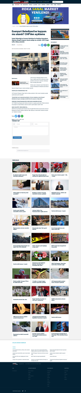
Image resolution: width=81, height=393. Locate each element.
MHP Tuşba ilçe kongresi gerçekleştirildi (38, 356)
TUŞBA (55, 4)
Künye (65, 377)
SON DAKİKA (17, 4)
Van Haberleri (14, 370)
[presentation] (21, 149)
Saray (48, 384)
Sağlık (29, 374)
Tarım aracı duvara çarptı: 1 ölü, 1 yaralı (63, 58)
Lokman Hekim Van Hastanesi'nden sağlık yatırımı (64, 85)
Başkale (48, 372)
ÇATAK (39, 4)
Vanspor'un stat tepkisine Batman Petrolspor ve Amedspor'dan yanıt (38, 264)
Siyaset (29, 372)
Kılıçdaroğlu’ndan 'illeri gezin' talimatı (39, 228)
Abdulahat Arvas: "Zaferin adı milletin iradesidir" (63, 74)
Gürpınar (48, 382)
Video (65, 372)
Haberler (13, 26)
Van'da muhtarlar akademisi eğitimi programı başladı (57, 354)
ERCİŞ (52, 4)
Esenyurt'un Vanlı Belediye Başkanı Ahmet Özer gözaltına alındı (24, 83)
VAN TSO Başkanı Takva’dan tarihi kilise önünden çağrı (58, 264)
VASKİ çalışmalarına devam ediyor (58, 299)
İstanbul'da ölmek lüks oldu (20, 299)
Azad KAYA (32, 363)
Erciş (48, 379)
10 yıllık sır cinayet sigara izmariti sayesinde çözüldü (39, 282)
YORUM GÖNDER (17, 137)
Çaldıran (48, 374)
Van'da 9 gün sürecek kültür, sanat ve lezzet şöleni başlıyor (21, 354)
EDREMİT (48, 4)
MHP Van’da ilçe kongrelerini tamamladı (58, 246)
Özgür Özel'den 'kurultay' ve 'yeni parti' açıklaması (39, 299)
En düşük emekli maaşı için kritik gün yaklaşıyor (64, 47)
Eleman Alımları (30, 370)
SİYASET (17, 26)
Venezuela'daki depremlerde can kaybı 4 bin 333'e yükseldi (21, 246)
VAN (21, 4)
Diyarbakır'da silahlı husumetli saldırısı (20, 335)
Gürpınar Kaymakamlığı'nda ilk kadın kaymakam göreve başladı (58, 350)
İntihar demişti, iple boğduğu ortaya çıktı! (39, 246)
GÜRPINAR (43, 4)
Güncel (29, 377)
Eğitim (29, 379)
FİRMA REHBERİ (33, 1)
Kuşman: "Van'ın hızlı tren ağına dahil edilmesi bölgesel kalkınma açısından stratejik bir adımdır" (39, 350)
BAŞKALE (30, 4)
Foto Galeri (66, 370)
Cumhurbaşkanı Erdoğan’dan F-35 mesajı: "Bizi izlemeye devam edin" (59, 335)
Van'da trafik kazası (56, 317)
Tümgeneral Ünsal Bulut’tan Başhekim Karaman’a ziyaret (39, 317)
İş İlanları (65, 374)
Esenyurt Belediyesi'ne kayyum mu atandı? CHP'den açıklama (29, 26)
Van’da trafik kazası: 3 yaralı (64, 91)
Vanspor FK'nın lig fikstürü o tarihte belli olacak (21, 359)
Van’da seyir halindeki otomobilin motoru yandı (64, 80)
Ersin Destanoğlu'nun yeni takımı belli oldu (57, 228)
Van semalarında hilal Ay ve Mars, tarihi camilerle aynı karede (21, 350)
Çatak (48, 375)
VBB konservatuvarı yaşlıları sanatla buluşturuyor (20, 317)
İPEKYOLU (59, 4)
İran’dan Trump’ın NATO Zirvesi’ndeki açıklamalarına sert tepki (39, 335)
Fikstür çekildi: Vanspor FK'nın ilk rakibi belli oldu (20, 282)
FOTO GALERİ (40, 1)
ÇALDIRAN (35, 4)
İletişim (65, 379)
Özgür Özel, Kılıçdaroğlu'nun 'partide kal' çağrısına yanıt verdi (64, 52)
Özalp (48, 386)
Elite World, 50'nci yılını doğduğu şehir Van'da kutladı (20, 357)
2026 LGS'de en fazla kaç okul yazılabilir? (63, 64)
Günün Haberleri (31, 375)
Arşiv (65, 375)
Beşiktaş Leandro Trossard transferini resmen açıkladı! (63, 69)
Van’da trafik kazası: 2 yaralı (20, 264)
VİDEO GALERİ (46, 1)
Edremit (48, 377)
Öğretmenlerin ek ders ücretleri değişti (64, 97)
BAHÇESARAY (25, 4)
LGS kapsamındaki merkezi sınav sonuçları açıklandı (58, 282)
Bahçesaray (49, 370)
